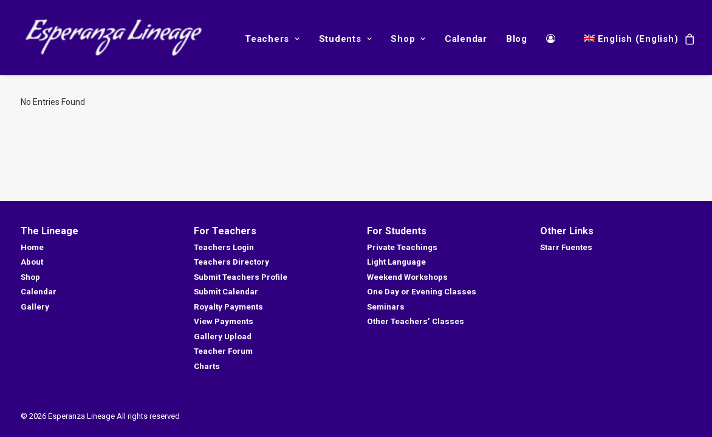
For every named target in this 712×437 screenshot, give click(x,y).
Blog (516, 38)
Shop (408, 38)
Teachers (272, 38)
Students (345, 38)
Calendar (466, 38)
